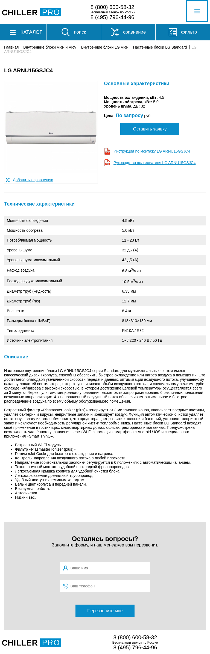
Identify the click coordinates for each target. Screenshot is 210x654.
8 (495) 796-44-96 (112, 17)
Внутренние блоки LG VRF (105, 47)
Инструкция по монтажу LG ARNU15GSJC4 (151, 151)
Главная (11, 47)
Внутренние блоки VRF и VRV (49, 47)
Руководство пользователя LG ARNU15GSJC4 (154, 162)
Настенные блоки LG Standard (160, 47)
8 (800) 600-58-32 (112, 7)
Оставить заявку (150, 129)
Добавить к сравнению (33, 180)
